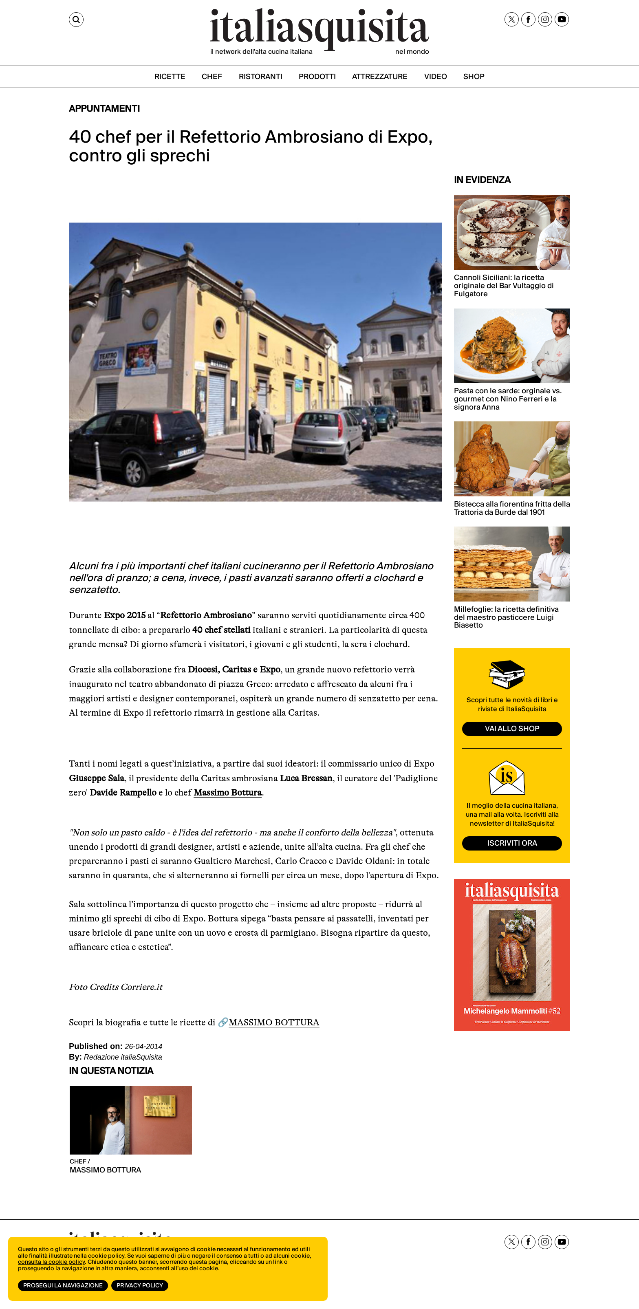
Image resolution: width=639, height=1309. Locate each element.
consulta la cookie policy (51, 1262)
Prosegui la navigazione (63, 1286)
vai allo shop (512, 729)
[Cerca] (76, 19)
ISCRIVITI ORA (512, 843)
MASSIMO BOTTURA (274, 1022)
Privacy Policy (140, 1286)
